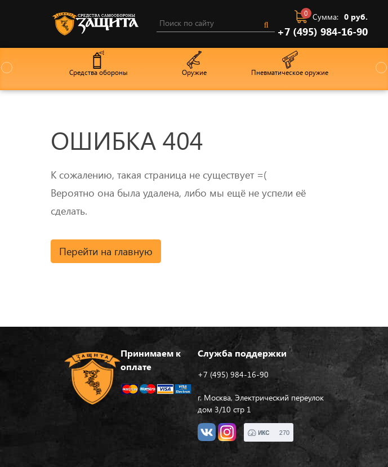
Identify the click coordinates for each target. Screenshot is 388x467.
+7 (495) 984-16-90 (322, 31)
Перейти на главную (106, 250)
